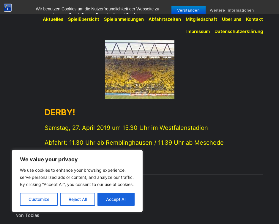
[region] (77, 181)
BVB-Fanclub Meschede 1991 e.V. (52, 7)
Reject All (78, 199)
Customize (39, 199)
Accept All (116, 199)
